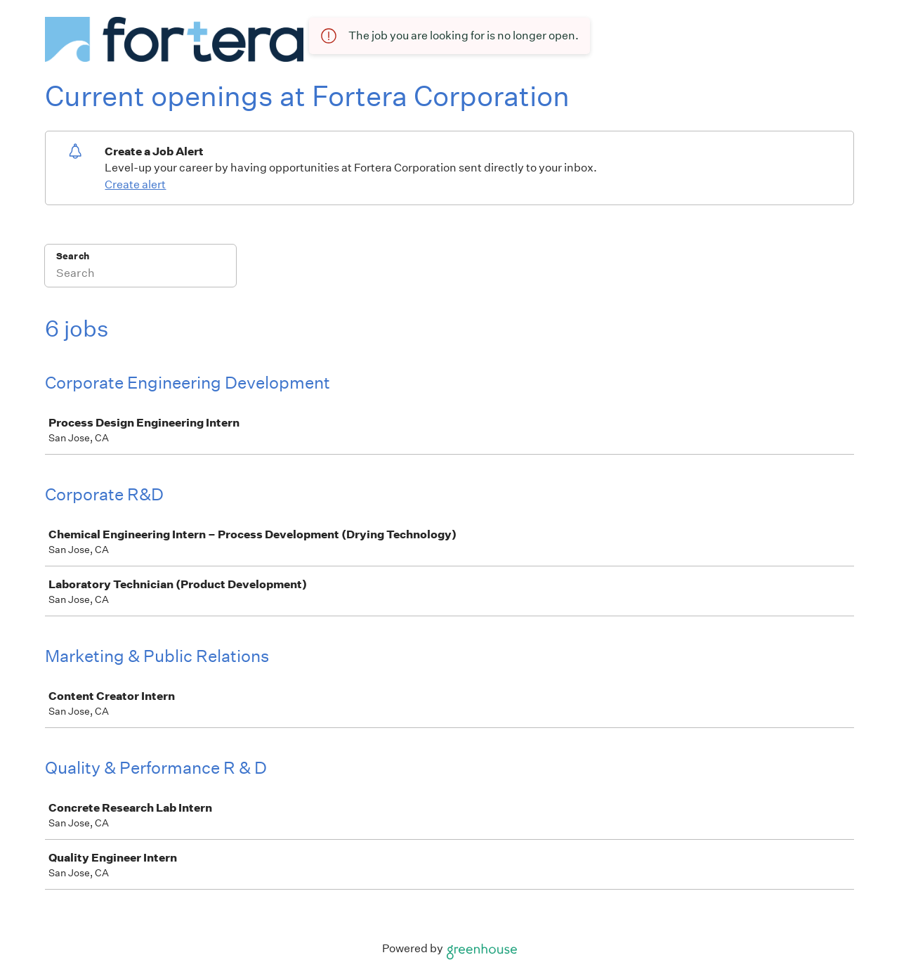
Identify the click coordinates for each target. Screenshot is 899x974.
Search (72, 256)
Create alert (135, 184)
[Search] (140, 275)
